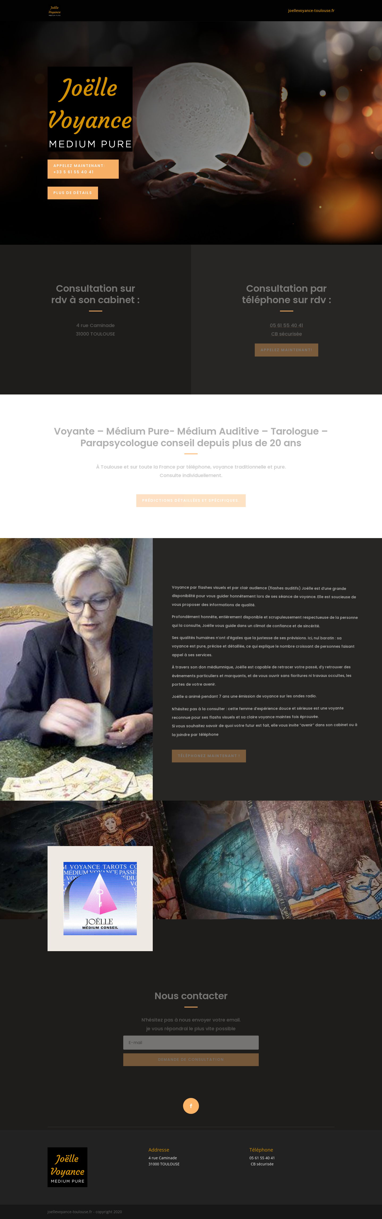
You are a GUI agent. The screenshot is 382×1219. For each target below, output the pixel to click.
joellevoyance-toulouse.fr (311, 11)
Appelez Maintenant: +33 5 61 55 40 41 (79, 169)
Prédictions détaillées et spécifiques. (191, 500)
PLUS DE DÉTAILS (72, 192)
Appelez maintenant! (286, 350)
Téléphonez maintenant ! (209, 755)
